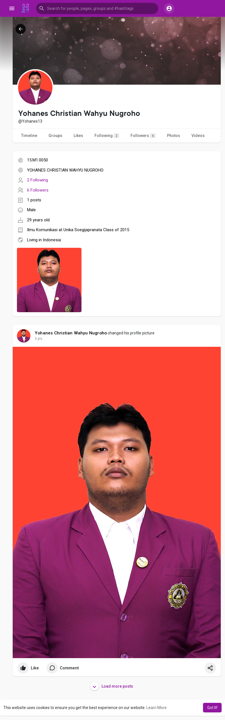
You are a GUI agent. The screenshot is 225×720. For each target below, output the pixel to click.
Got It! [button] (212, 707)
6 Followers (37, 190)
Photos (173, 135)
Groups (55, 135)
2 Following (37, 180)
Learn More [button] (156, 707)
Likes (78, 135)
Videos (198, 135)
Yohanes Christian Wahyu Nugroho (71, 333)
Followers (143, 135)
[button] (97, 8)
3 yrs (38, 339)
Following (106, 135)
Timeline (29, 135)
